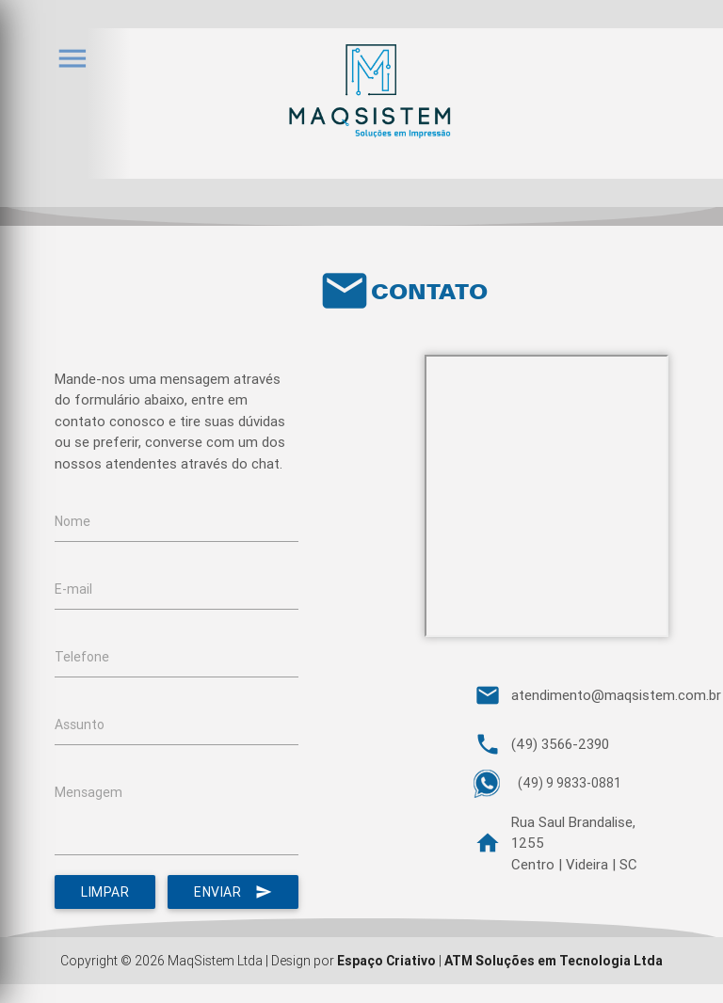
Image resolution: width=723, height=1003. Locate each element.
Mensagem (88, 792)
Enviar (233, 892)
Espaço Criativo (386, 960)
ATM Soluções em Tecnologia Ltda (553, 960)
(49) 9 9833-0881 (569, 782)
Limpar (105, 892)
